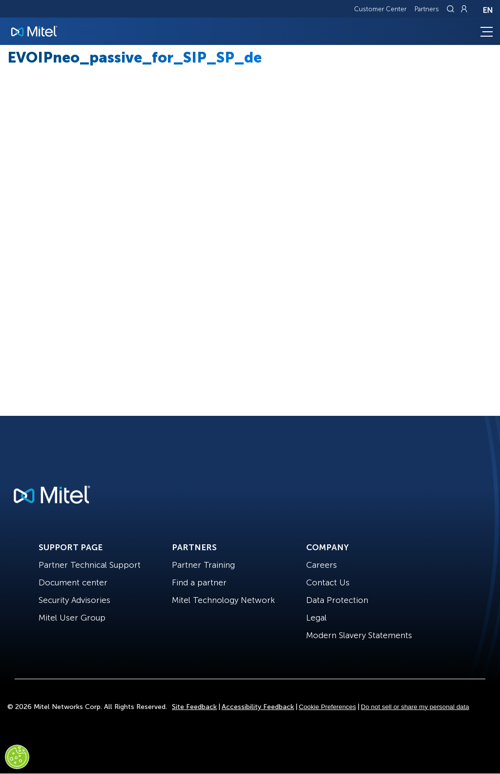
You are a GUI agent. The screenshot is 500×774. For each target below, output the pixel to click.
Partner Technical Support (90, 565)
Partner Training (203, 565)
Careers (321, 565)
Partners (427, 9)
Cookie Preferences (327, 706)
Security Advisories (74, 600)
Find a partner (199, 582)
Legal (316, 618)
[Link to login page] (464, 9)
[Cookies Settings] (17, 757)
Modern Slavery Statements (359, 635)
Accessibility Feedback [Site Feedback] (258, 707)
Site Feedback (194, 707)
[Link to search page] (452, 9)
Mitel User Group (72, 618)
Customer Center (380, 9)
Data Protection (337, 600)
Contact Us (328, 582)
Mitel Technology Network (223, 600)
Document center (73, 582)
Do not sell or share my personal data (415, 706)
